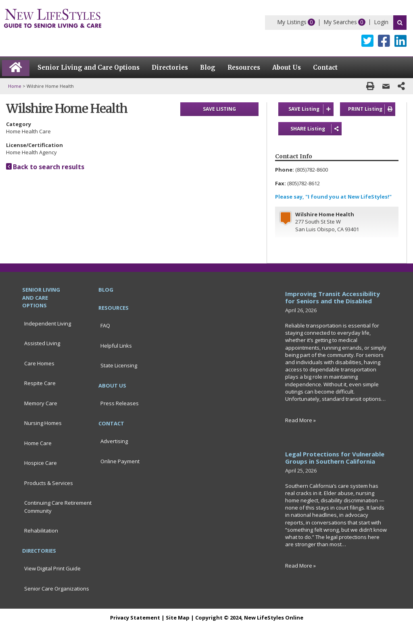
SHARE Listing (310, 129)
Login (381, 22)
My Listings (292, 22)
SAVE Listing (311, 109)
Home (14, 86)
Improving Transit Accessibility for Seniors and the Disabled (332, 297)
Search (400, 22)
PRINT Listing (371, 109)
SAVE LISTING (219, 109)
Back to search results (45, 166)
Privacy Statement (135, 618)
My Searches (340, 22)
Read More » (300, 420)
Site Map (178, 618)
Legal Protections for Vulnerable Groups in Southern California (334, 458)
